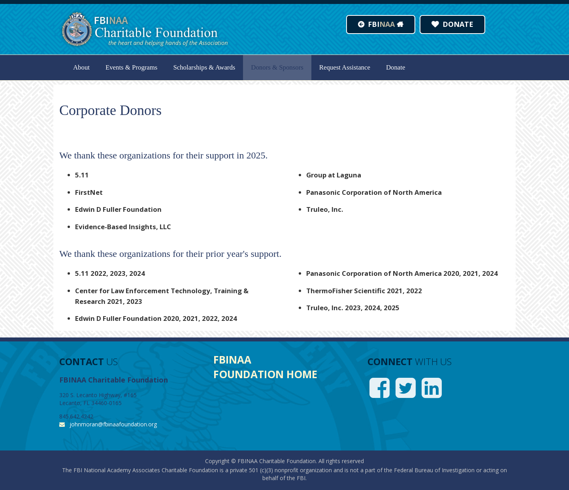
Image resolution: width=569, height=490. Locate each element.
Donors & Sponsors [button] (277, 67)
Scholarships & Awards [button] (204, 67)
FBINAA (232, 359)
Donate (395, 67)
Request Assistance (344, 67)
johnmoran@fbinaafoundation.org (113, 424)
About (81, 67)
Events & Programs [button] (131, 67)
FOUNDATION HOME (265, 374)
